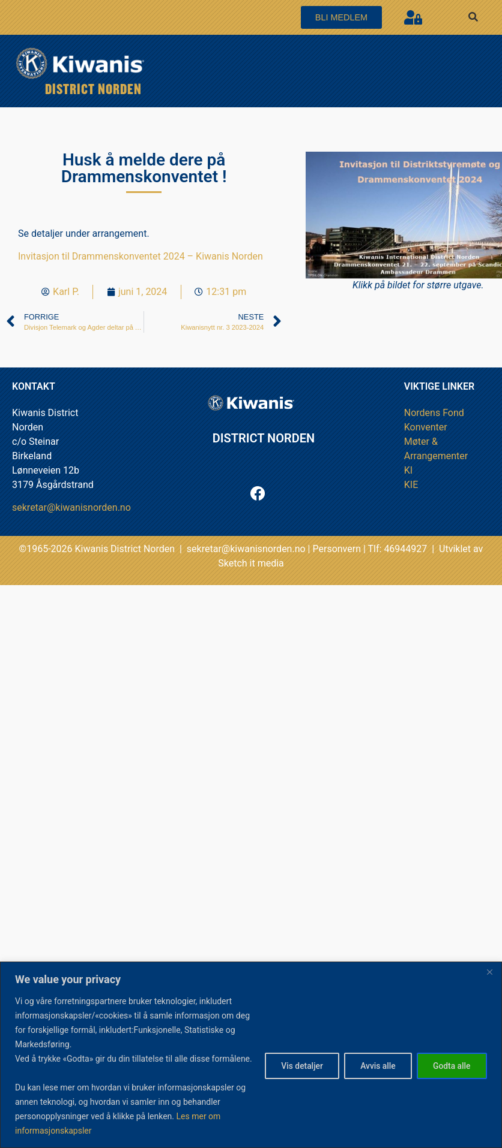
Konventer (425, 427)
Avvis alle (374, 1058)
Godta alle (451, 1058)
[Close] (489, 957)
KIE (411, 484)
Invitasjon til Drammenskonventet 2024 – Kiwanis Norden (140, 256)
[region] (251, 1047)
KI (408, 470)
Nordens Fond (434, 412)
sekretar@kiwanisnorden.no (71, 507)
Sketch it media (251, 563)
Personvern (336, 549)
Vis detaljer (295, 1058)
